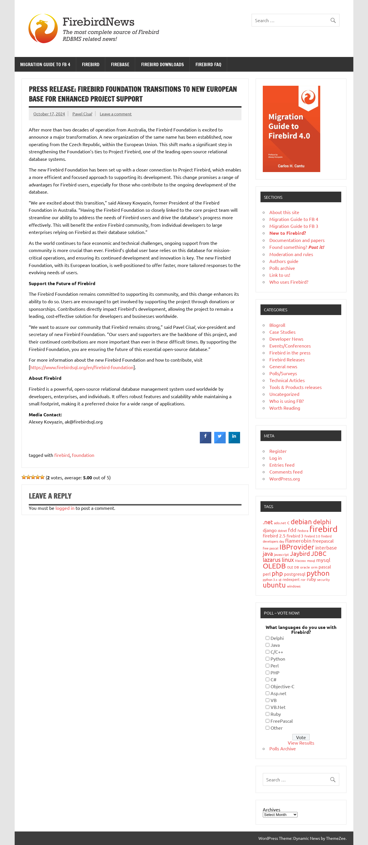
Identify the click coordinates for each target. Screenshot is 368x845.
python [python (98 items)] (317, 573)
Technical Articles (287, 380)
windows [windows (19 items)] (293, 586)
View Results (301, 742)
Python (278, 658)
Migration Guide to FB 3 (293, 226)
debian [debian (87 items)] (301, 521)
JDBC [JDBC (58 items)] (318, 553)
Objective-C (282, 686)
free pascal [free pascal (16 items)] (270, 548)
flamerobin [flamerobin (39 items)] (298, 540)
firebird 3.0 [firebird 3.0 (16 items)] (312, 536)
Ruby (276, 714)
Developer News (286, 339)
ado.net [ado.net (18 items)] (280, 522)
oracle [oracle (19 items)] (305, 567)
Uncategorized (284, 394)
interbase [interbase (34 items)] (326, 547)
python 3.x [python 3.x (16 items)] (270, 579)
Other (277, 727)
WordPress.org (284, 478)
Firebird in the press (289, 352)
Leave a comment (116, 113)
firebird (62, 455)
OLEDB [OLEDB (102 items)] (274, 565)
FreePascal (282, 721)
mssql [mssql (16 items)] (311, 560)
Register (278, 451)
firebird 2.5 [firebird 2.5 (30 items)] (274, 535)
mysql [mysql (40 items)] (323, 560)
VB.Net (278, 707)
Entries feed (281, 465)
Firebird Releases (287, 359)
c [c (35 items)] (288, 522)
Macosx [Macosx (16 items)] (300, 560)
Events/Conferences (290, 345)
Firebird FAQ (208, 64)
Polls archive (282, 268)
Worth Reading (284, 408)
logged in (64, 508)
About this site (284, 212)
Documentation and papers (297, 240)
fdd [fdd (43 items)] (292, 530)
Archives (271, 809)
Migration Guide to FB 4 (45, 64)
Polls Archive (282, 748)
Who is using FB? (286, 401)
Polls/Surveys (283, 373)
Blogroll (277, 325)
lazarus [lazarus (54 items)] (272, 559)
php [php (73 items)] (277, 573)
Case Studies (282, 332)
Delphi (277, 638)
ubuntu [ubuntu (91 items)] (274, 585)
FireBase (120, 64)
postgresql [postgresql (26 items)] (294, 574)
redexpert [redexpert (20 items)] (291, 579)
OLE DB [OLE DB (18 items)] (293, 567)
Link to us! (279, 275)
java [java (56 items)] (268, 553)
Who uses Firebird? (288, 282)
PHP (275, 672)
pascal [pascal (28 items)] (325, 566)
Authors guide (283, 261)
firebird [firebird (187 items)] (323, 529)
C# (274, 679)
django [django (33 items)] (270, 530)
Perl (275, 665)
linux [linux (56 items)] (288, 559)
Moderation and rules (291, 254)
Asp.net (278, 693)
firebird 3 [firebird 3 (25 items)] (295, 535)
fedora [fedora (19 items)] (303, 530)
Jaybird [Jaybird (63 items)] (300, 553)
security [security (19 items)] (323, 579)
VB (274, 700)
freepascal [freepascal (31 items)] (323, 540)
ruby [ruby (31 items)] (311, 579)
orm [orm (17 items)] (314, 567)
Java (275, 645)
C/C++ (277, 652)
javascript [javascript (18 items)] (281, 554)
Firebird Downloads (162, 64)
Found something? (296, 247)
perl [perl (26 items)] (267, 574)
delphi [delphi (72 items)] (322, 521)
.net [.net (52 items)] (268, 521)
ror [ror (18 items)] (303, 579)
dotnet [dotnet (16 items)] (282, 530)
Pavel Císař (82, 113)
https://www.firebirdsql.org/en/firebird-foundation (81, 367)
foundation (83, 455)
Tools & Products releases (295, 387)
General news (283, 366)
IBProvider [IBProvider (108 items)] (296, 546)
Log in (275, 458)
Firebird (90, 64)
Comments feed (285, 471)
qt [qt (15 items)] (280, 579)
